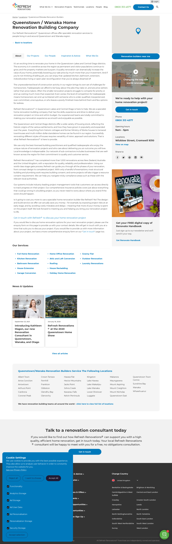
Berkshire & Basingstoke (122, 487)
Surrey (115, 528)
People (99, 7)
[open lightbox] (136, 77)
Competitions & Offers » (74, 492)
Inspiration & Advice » (73, 474)
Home (15, 17)
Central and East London (147, 492)
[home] (22, 7)
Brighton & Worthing (146, 487)
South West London (145, 523)
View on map (121, 144)
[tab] (18, 55)
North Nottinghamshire (122, 514)
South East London (145, 519)
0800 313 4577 (123, 7)
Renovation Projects (63, 7)
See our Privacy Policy (16, 470)
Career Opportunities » (73, 510)
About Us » (67, 486)
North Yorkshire (143, 514)
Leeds (139, 505)
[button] (46, 7)
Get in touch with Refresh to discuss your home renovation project (50, 218)
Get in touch (89, 232)
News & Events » (70, 498)
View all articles (60, 353)
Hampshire (116, 505)
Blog (106, 7)
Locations (90, 7)
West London (142, 528)
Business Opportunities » (74, 504)
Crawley (115, 500)
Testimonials (79, 7)
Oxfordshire (117, 519)
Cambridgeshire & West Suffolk (122, 493)
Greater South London (146, 500)
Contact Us (143, 7)
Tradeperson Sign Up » (73, 517)
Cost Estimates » (70, 480)
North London (143, 509)
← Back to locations (22, 43)
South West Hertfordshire (123, 523)
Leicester (116, 509)
